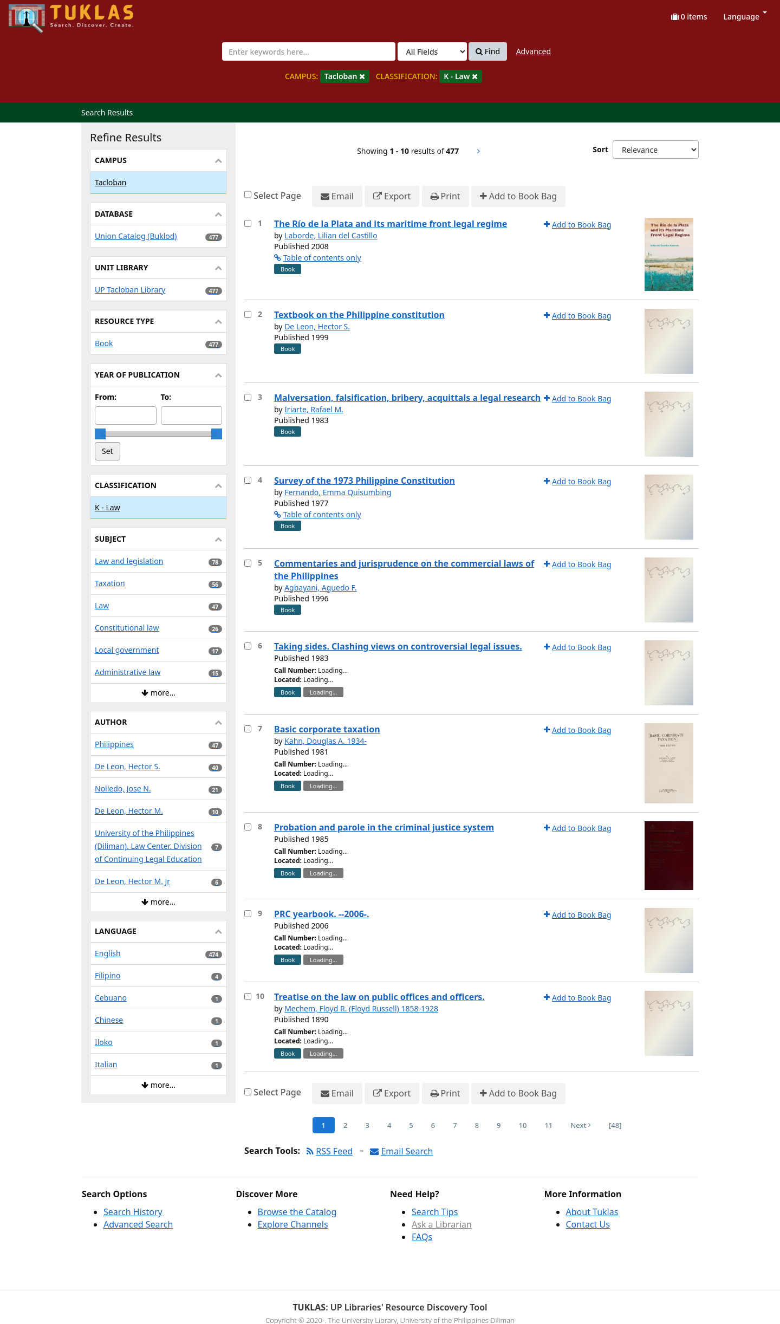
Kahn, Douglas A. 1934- (325, 741)
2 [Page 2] (345, 1125)
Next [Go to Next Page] (580, 1125)
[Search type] (432, 51)
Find (488, 51)
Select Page (277, 196)
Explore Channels (293, 1224)
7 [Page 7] (455, 1125)
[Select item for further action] (247, 223)
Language (745, 16)
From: (105, 397)
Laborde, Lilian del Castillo (331, 235)
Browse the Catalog (297, 1212)
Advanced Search (138, 1224)
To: (166, 397)
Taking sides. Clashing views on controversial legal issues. (398, 646)
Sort (600, 149)
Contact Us (588, 1224)
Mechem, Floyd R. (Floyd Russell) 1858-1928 (361, 1008)
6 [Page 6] (433, 1125)
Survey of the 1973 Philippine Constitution (364, 480)
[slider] (100, 434)
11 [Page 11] (548, 1125)
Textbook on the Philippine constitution (359, 315)
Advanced (533, 51)
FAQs (422, 1237)
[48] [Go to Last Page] (615, 1125)
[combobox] (308, 51)
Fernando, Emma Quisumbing (337, 492)
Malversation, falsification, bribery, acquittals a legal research (407, 398)
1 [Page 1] (324, 1125)
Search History (132, 1212)
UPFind (35, 14)
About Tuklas (592, 1212)
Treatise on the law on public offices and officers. (379, 997)
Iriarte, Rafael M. (313, 409)
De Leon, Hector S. (317, 326)
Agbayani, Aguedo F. (320, 587)
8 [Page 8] (477, 1125)
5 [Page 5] (411, 1125)
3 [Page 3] (367, 1125)
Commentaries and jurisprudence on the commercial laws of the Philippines (404, 569)
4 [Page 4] (389, 1125)
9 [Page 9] (498, 1125)
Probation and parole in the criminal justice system (384, 827)
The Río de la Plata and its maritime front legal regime (390, 224)
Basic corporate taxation (327, 729)
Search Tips (435, 1212)
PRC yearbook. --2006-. (321, 914)
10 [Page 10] (523, 1125)
